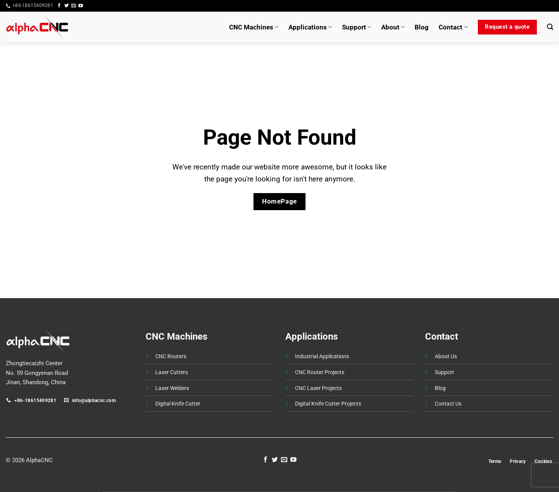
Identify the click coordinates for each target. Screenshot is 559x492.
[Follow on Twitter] (66, 5)
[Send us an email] (73, 5)
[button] (538, 6)
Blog (422, 27)
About (392, 27)
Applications (310, 27)
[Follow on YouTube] (80, 5)
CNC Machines (253, 27)
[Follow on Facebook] (59, 5)
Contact (453, 27)
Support (356, 27)
